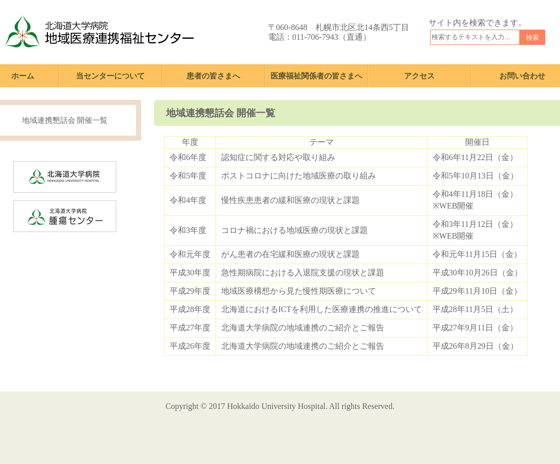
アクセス (419, 75)
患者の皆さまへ (213, 75)
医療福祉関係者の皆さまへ (316, 75)
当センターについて (110, 75)
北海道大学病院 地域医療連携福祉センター (99, 32)
